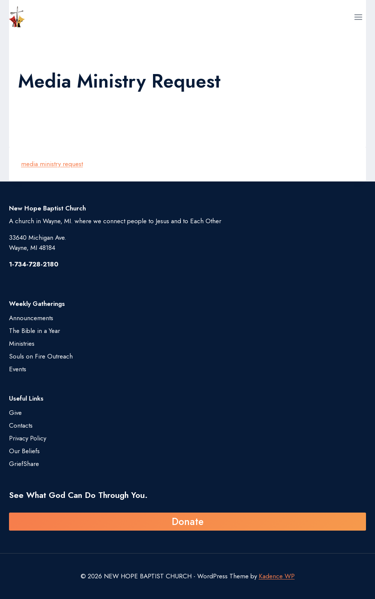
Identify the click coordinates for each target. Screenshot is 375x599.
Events (17, 369)
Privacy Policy (27, 438)
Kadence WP (277, 576)
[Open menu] (358, 17)
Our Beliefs (24, 450)
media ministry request (52, 163)
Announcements (31, 317)
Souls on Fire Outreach (41, 356)
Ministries (21, 343)
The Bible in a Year (34, 330)
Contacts (21, 425)
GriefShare (24, 463)
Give (15, 412)
